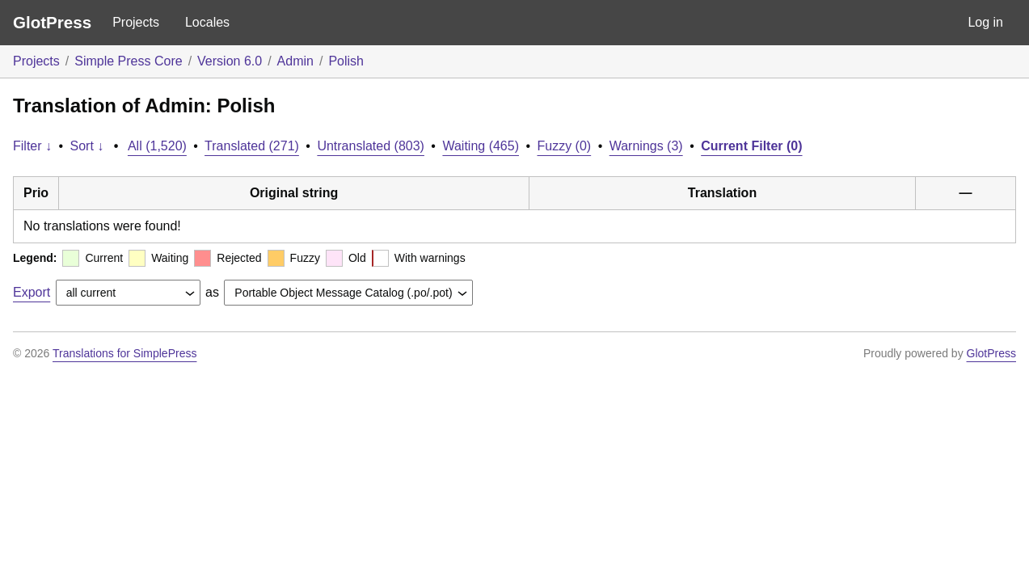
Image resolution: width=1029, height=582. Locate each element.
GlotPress (52, 22)
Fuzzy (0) (565, 146)
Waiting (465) (480, 146)
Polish (346, 61)
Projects (135, 22)
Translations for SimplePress (124, 353)
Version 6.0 (229, 61)
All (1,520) (157, 146)
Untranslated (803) (370, 146)
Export (31, 292)
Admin (295, 61)
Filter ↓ (32, 146)
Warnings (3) (646, 146)
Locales (207, 22)
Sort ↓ (87, 146)
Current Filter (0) (751, 146)
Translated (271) (252, 146)
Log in (985, 22)
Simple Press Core (128, 61)
